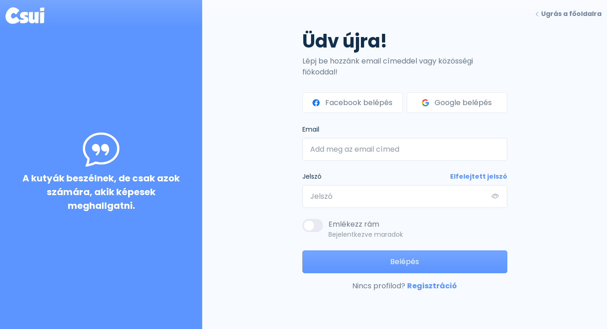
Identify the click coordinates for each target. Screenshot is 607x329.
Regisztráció (432, 286)
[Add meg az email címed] (404, 149)
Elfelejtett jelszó (478, 176)
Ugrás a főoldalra (568, 13)
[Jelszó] (405, 196)
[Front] (24, 14)
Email (310, 129)
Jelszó (312, 176)
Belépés (404, 261)
